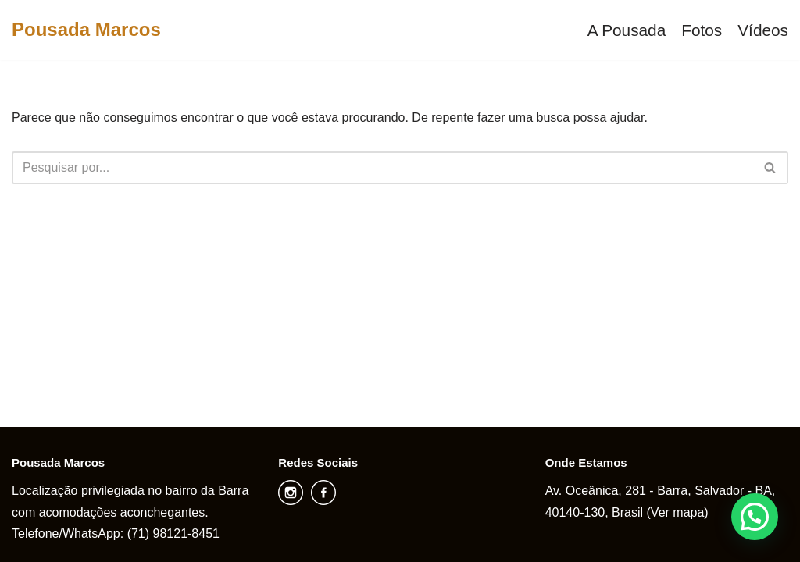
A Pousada (627, 30)
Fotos (701, 30)
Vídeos (763, 30)
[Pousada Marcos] (86, 30)
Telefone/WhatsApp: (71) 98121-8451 (116, 533)
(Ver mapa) (678, 512)
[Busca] (382, 167)
